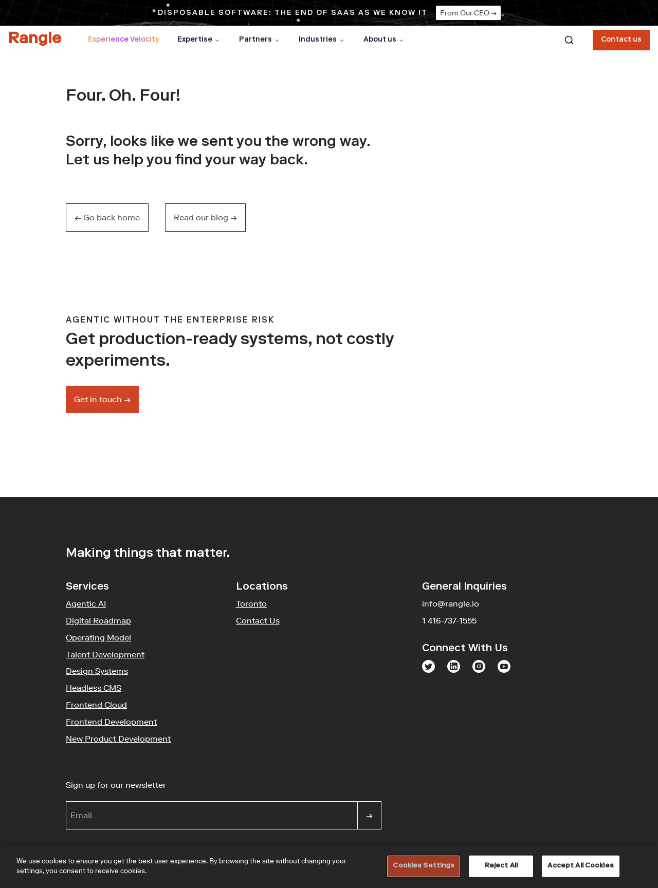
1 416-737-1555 (449, 620)
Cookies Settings (423, 866)
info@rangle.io (450, 603)
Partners (259, 40)
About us (384, 40)
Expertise (199, 40)
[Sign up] (369, 815)
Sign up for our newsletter (166, 784)
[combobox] (569, 40)
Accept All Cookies (580, 866)
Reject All (501, 866)
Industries (322, 40)
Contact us (621, 40)
